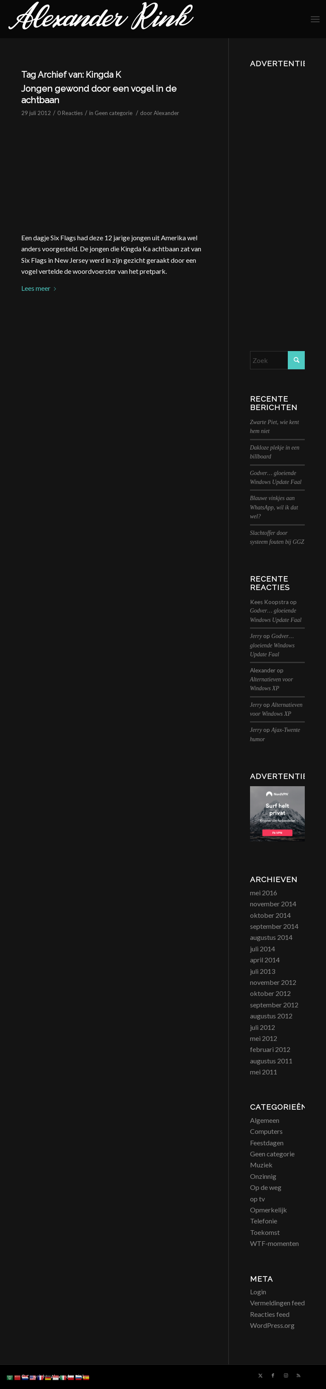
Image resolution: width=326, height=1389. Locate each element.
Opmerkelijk (268, 1210)
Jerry (256, 636)
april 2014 (265, 960)
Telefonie (263, 1221)
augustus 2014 (271, 937)
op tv (257, 1199)
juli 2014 (262, 949)
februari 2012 (270, 1049)
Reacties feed (269, 1314)
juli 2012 (262, 1027)
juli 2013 (262, 971)
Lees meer (40, 288)
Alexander (166, 113)
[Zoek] (277, 360)
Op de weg (265, 1187)
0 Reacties (70, 113)
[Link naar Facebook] (273, 1375)
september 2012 (274, 1005)
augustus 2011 (271, 1061)
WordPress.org (272, 1325)
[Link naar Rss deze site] (298, 1375)
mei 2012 (263, 1038)
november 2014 (273, 904)
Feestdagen (267, 1143)
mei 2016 (263, 893)
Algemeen (264, 1120)
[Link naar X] (260, 1375)
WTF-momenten (274, 1243)
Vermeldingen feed (277, 1303)
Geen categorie (113, 113)
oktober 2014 (270, 915)
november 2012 (273, 982)
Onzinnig (263, 1176)
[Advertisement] (277, 198)
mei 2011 (263, 1072)
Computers (266, 1131)
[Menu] (315, 19)
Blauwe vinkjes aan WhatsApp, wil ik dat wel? (274, 507)
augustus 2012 (271, 1016)
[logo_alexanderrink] (101, 19)
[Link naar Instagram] (285, 1375)
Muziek (261, 1165)
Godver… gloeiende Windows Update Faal (272, 645)
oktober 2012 (270, 993)
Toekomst (265, 1232)
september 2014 (274, 926)
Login (258, 1292)
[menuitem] (315, 19)
